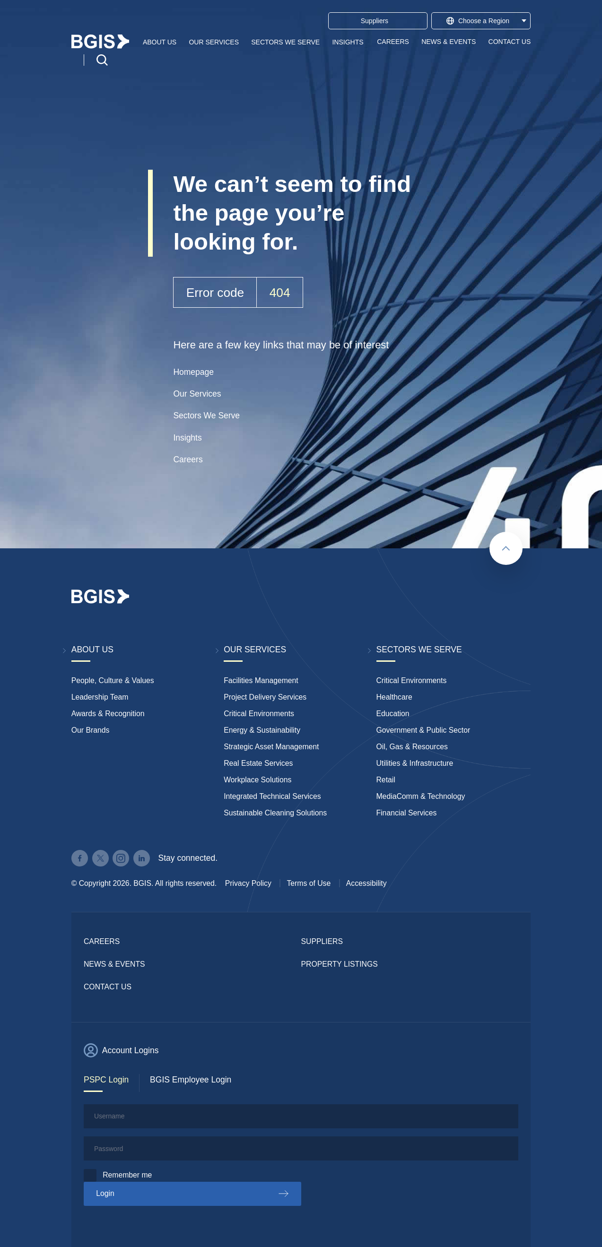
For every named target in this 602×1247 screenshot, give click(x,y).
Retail (385, 780)
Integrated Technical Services (272, 796)
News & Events (448, 41)
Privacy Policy (248, 883)
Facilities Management (261, 680)
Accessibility (366, 883)
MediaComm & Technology (420, 796)
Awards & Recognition (108, 714)
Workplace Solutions (257, 780)
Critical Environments (259, 714)
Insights (347, 41)
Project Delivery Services (265, 697)
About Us (159, 41)
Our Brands (90, 730)
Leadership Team (100, 697)
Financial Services (406, 813)
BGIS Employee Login (190, 1079)
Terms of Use (309, 883)
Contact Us (510, 41)
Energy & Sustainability (262, 730)
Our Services (214, 41)
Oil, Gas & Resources (412, 747)
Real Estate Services (258, 763)
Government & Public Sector (423, 730)
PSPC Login (106, 1079)
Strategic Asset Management (271, 747)
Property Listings (339, 964)
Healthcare (394, 697)
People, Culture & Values (112, 680)
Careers (393, 41)
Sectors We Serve (285, 41)
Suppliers (322, 941)
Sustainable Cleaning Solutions (275, 813)
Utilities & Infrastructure (415, 763)
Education (393, 714)
